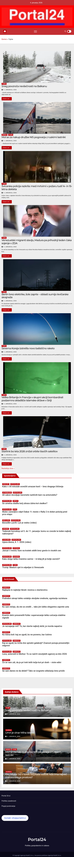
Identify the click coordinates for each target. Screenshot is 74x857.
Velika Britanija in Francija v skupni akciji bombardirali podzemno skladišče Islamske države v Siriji (32, 399)
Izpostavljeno (15, 484)
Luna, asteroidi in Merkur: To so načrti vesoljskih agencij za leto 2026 (34, 654)
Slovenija (8, 730)
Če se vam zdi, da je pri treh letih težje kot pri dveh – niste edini (31, 662)
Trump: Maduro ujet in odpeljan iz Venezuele (23, 567)
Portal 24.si (6, 796)
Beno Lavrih (6, 520)
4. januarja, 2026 (10, 89)
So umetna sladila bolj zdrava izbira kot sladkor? (24, 503)
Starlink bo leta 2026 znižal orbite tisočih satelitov (30, 451)
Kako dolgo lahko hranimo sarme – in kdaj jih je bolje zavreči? (31, 559)
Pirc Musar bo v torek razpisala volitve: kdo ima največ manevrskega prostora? (36, 776)
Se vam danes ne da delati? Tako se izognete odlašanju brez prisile (33, 671)
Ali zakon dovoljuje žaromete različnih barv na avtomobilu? (29, 495)
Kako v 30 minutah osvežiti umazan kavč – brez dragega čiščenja (32, 486)
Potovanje (16, 548)
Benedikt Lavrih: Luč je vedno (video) (19, 522)
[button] (65, 31)
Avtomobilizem (7, 492)
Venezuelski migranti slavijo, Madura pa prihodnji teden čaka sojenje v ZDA (37, 242)
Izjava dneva (6, 539)
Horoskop (5, 528)
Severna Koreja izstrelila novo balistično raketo (28, 348)
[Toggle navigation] (35, 31)
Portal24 (37, 839)
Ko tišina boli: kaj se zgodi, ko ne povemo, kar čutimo (27, 634)
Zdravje (15, 501)
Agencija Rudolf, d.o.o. (54, 855)
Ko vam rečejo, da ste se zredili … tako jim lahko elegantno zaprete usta (35, 606)
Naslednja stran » (8, 468)
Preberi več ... (7, 99)
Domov (4, 39)
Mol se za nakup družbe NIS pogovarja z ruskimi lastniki (34, 137)
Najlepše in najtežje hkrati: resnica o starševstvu (25, 590)
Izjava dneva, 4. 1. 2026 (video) (16, 542)
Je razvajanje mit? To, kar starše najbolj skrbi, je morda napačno (32, 626)
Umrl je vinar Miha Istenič (19, 732)
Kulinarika (16, 556)
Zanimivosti (6, 587)
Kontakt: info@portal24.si (15, 818)
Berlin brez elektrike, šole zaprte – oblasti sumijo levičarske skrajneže (35, 296)
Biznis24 (4, 134)
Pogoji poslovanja (8, 806)
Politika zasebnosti (9, 801)
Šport (15, 509)
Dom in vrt (6, 484)
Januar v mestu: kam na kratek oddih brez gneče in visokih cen (31, 550)
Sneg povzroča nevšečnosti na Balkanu (24, 86)
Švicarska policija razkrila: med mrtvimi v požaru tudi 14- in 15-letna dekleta (37, 188)
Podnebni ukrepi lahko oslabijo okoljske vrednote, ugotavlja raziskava (34, 598)
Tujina (4, 83)
